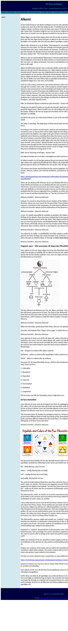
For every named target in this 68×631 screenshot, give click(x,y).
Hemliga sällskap (47, 12)
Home (4, 12)
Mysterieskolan (34, 12)
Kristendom (11, 12)
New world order (22, 12)
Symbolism (57, 12)
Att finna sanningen (46, 598)
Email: (37, 598)
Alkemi (3, 17)
